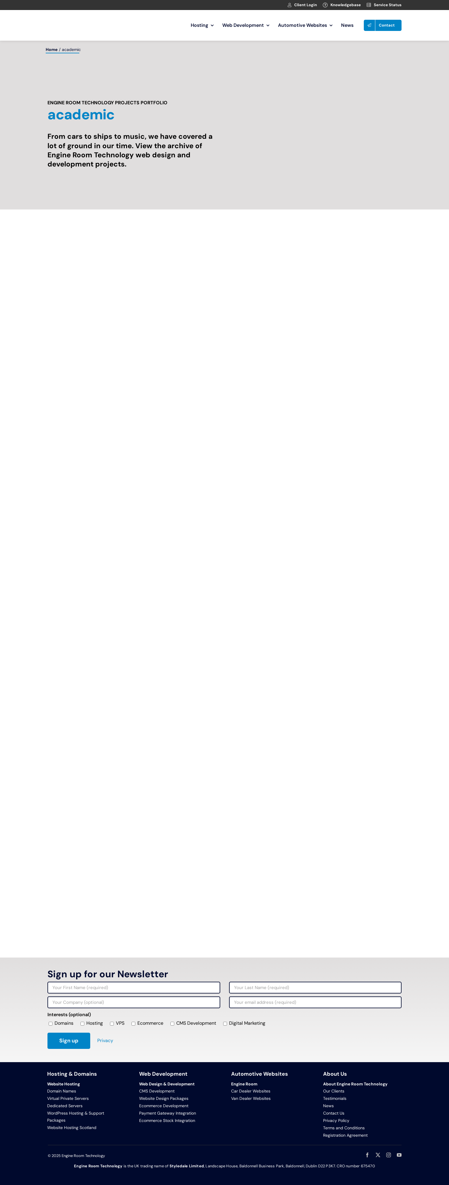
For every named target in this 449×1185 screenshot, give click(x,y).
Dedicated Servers (65, 1105)
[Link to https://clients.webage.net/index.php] (289, 5)
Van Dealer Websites (251, 1098)
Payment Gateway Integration (167, 1113)
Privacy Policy (336, 1120)
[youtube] (399, 1155)
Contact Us (333, 1113)
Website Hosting (63, 1084)
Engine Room (244, 1084)
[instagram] (388, 1155)
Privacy (105, 1040)
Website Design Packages (163, 1098)
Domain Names (61, 1091)
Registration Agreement (345, 1135)
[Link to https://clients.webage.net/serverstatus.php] (369, 5)
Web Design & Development (167, 1084)
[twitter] (378, 1155)
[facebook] (367, 1155)
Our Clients (333, 1091)
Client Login (305, 4)
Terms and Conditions (344, 1127)
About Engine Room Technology (355, 1084)
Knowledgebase (345, 4)
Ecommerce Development (163, 1105)
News (328, 1105)
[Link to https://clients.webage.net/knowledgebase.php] (325, 5)
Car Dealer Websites (250, 1091)
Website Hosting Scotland (71, 1127)
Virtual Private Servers (68, 1098)
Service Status (388, 4)
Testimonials (334, 1098)
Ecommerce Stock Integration (167, 1120)
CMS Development (157, 1091)
